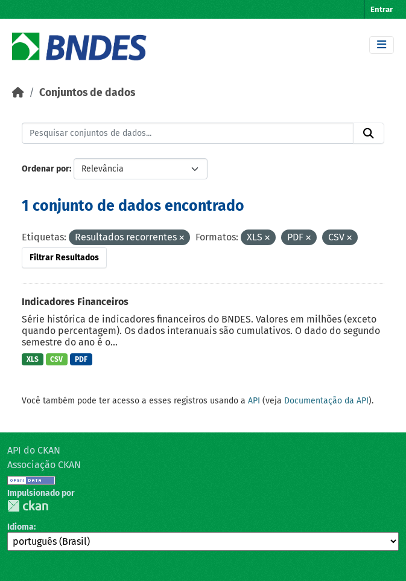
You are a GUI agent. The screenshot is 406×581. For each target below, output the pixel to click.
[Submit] (368, 133)
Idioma (20, 527)
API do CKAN (33, 450)
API (254, 401)
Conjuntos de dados (87, 92)
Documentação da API (326, 401)
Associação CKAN (44, 464)
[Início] (18, 92)
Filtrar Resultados (64, 257)
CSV (56, 359)
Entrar (381, 9)
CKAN (27, 505)
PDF (81, 359)
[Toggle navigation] (381, 45)
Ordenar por (45, 169)
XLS (33, 359)
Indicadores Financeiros (75, 301)
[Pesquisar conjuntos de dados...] (188, 133)
